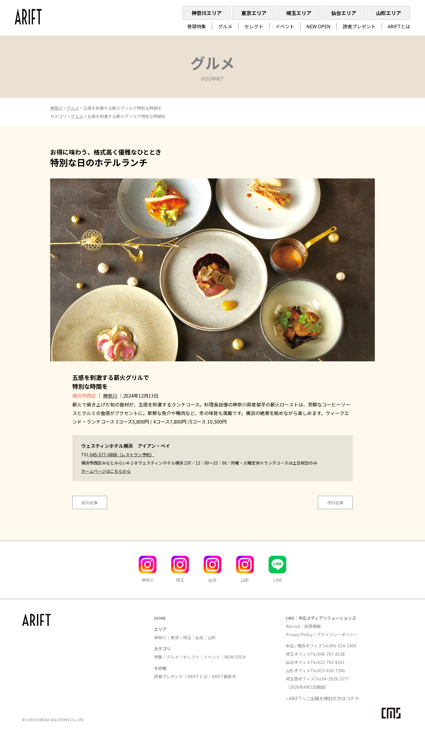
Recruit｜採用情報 (303, 626)
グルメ (225, 26)
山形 (212, 637)
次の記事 (335, 503)
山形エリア (388, 13)
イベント (284, 26)
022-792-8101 (331, 662)
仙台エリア (343, 13)
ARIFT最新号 (224, 676)
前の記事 (89, 503)
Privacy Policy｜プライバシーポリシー (322, 634)
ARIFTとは (399, 26)
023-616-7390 (331, 670)
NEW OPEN (318, 26)
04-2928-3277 (335, 679)
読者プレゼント (359, 26)
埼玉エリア (298, 13)
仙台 (199, 637)
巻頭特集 (196, 26)
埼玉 (187, 637)
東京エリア (254, 13)
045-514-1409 (342, 646)
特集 (158, 657)
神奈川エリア (207, 13)
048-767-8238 (331, 654)
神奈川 (56, 108)
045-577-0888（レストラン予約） (122, 454)
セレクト (253, 26)
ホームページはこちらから (106, 471)
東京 (175, 637)
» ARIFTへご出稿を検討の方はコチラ (322, 698)
